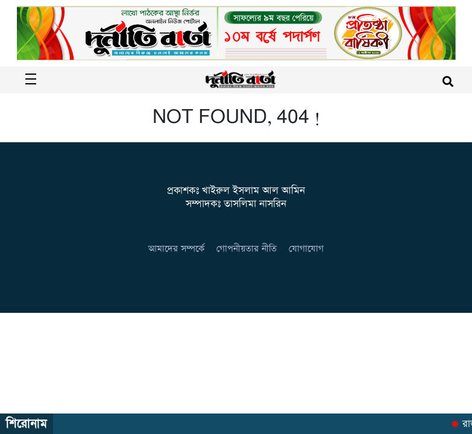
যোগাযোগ (306, 248)
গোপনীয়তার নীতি (246, 248)
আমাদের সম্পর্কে (176, 248)
